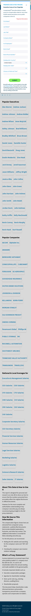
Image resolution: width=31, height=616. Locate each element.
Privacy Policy (9, 86)
